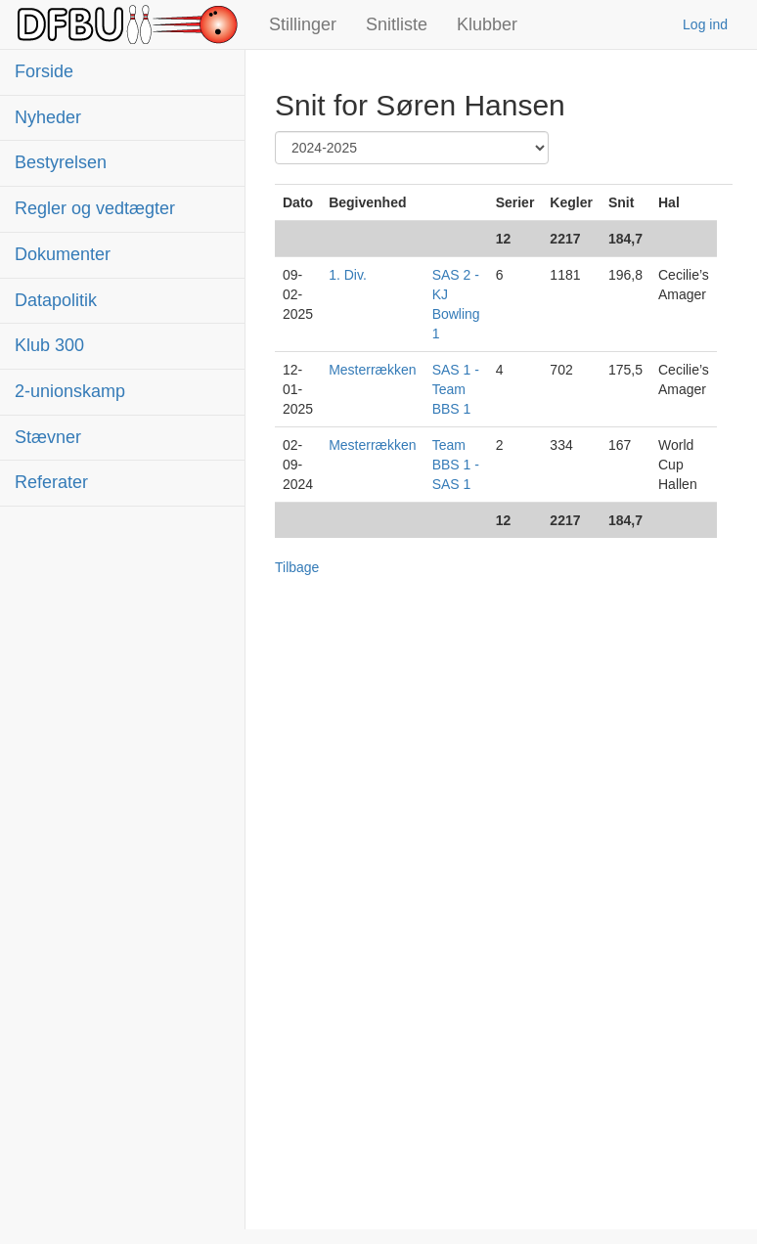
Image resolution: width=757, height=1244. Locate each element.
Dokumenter (63, 254)
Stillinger (302, 24)
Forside (44, 71)
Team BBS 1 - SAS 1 (455, 464)
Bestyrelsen (61, 162)
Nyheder (48, 117)
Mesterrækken (372, 370)
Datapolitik (56, 300)
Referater (51, 482)
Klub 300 (49, 345)
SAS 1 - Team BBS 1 (455, 389)
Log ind (705, 24)
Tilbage (297, 567)
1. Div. (348, 275)
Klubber (487, 24)
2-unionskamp (70, 391)
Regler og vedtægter (95, 208)
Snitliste (396, 24)
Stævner (48, 437)
